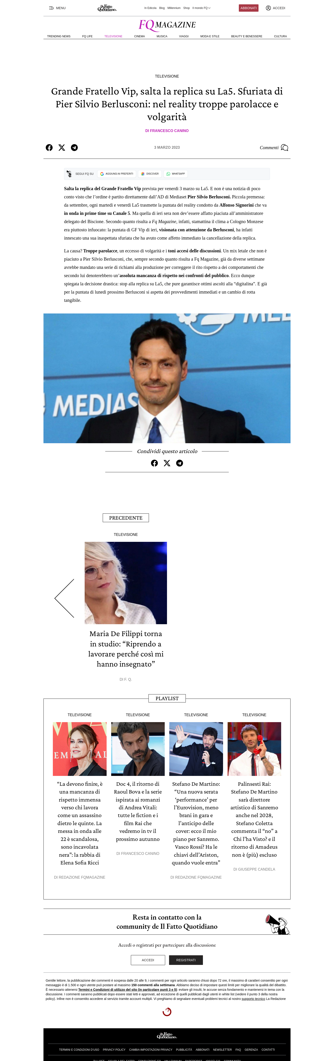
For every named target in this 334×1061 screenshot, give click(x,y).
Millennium (173, 8)
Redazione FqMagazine (82, 875)
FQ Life (87, 36)
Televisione (113, 36)
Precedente (126, 517)
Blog (162, 8)
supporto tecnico (253, 997)
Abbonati (249, 8)
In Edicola (150, 8)
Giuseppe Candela (256, 867)
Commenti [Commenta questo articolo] (274, 147)
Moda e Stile (209, 36)
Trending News (58, 36)
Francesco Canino (169, 131)
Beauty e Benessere (246, 36)
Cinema (139, 36)
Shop (186, 8)
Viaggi (184, 36)
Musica (162, 36)
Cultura (280, 36)
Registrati (186, 958)
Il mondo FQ (201, 8)
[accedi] (275, 8)
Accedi (148, 958)
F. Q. (128, 679)
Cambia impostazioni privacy (150, 1048)
